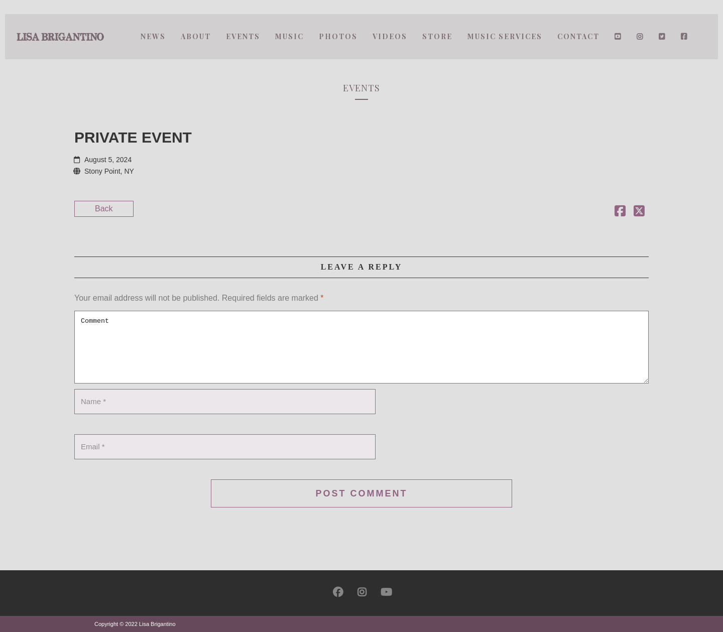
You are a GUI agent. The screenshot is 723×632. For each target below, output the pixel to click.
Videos (390, 36)
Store (437, 36)
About (196, 36)
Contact (578, 36)
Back (104, 208)
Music (289, 36)
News (153, 36)
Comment (361, 347)
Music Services (504, 36)
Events (243, 36)
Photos (338, 36)
